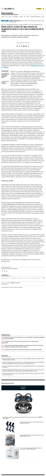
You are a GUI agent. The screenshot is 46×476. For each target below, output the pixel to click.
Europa (3, 16)
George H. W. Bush (5, 278)
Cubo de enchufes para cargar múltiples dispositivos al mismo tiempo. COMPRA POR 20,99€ (31, 448)
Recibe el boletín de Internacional (10, 268)
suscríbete (39, 8)
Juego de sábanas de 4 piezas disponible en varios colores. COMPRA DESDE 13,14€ (32, 435)
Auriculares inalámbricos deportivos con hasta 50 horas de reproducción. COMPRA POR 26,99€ (22, 418)
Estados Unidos (34, 278)
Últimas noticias (5, 334)
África (27, 16)
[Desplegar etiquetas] (44, 278)
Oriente (20, 16)
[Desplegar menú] (2, 9)
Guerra (28, 278)
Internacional (7, 13)
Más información (4, 284)
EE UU (7, 16)
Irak (25, 278)
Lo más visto (4, 355)
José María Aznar (13, 278)
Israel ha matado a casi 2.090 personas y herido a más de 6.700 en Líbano (26, 21)
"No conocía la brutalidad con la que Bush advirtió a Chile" (5, 75)
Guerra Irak (20, 278)
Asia (24, 16)
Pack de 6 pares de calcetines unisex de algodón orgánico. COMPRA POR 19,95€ (32, 422)
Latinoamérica (15, 16)
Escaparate (23, 387)
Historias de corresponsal (35, 16)
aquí (21, 287)
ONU (39, 278)
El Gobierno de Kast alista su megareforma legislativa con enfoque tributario (23, 349)
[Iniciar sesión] (43, 9)
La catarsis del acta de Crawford (5, 82)
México (10, 16)
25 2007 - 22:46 (24, 42)
